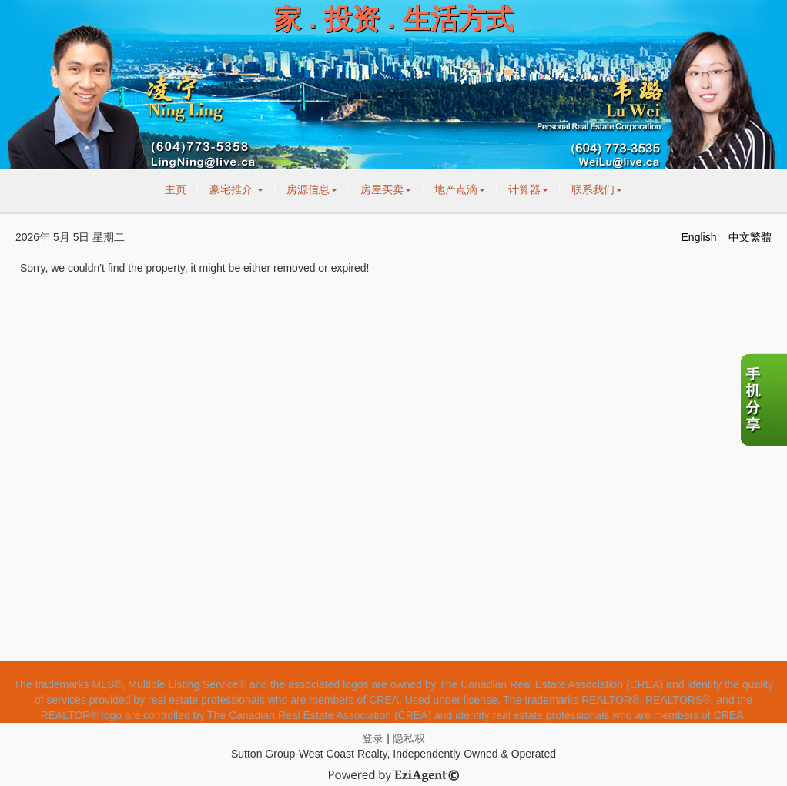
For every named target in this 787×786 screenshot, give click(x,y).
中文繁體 (750, 237)
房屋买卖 (385, 189)
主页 (175, 189)
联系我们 (596, 189)
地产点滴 (459, 189)
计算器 (528, 189)
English (699, 237)
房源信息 (311, 189)
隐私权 (409, 738)
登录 (372, 738)
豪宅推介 (236, 189)
